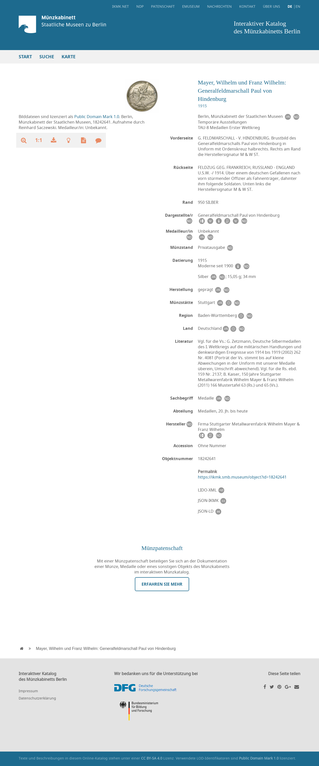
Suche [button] (46, 57)
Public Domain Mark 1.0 (96, 116)
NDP (140, 6)
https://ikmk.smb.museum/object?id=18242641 (242, 477)
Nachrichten (219, 6)
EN (298, 6)
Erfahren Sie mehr (162, 584)
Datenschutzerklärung (37, 698)
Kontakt (247, 6)
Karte (69, 57)
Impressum (28, 691)
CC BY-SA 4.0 (151, 758)
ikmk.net (120, 6)
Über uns (271, 6)
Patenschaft (163, 6)
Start (25, 57)
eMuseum (191, 6)
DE (290, 6)
